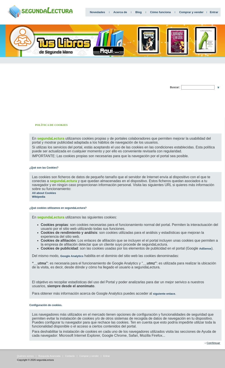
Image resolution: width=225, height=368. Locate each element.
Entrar (214, 12)
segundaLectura (45, 360)
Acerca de (120, 12)
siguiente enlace (164, 293)
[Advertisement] (118, 87)
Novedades (97, 12)
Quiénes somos (25, 356)
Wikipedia (38, 196)
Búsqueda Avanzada (49, 356)
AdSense (205, 248)
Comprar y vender (191, 12)
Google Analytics (71, 256)
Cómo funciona (160, 12)
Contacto (70, 356)
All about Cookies (44, 193)
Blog (138, 12)
